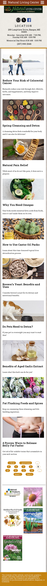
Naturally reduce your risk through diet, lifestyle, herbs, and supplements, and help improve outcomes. (23, 92)
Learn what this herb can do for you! (17, 372)
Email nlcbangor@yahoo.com (18, 20)
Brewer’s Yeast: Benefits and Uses (21, 286)
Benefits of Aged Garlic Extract (23, 366)
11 (16, 470)
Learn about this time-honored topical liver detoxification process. (21, 252)
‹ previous (26, 463)
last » (29, 474)
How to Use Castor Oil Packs (21, 244)
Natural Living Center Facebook (29, 20)
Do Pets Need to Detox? (18, 326)
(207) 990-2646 (24, 44)
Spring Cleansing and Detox (21, 125)
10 (8, 470)
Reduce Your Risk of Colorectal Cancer (23, 82)
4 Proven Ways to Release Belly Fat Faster (20, 444)
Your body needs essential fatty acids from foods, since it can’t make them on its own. (23, 212)
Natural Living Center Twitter (24, 20)
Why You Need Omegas (18, 205)
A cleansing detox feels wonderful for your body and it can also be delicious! (22, 133)
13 (32, 470)
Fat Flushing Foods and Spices (23, 403)
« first (12, 463)
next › (18, 474)
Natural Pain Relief (15, 165)
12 (24, 470)
